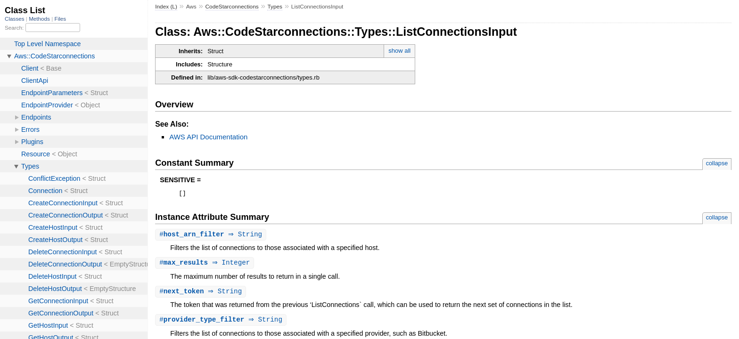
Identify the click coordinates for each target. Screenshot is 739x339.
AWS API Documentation (208, 137)
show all (399, 50)
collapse (717, 163)
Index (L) (166, 6)
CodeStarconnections (232, 6)
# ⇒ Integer (205, 264)
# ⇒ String (211, 236)
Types (274, 6)
